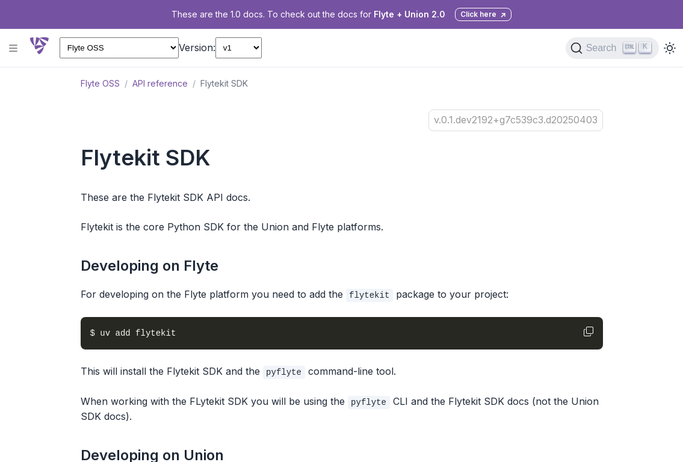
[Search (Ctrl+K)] (612, 48)
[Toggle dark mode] (670, 48)
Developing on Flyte (149, 265)
